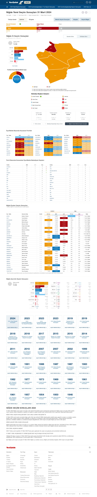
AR (78, 2)
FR (80, 2)
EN (76, 2)
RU (82, 2)
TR (74, 2)
